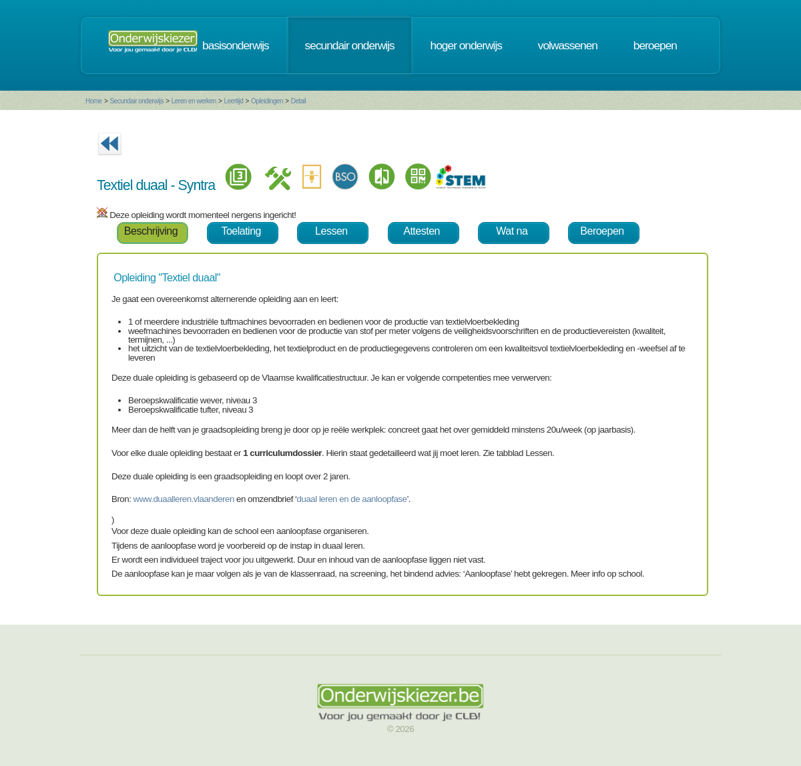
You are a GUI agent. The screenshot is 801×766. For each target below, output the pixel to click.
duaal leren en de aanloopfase (352, 499)
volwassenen (567, 45)
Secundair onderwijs (136, 101)
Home (93, 101)
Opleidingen (267, 101)
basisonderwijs (235, 45)
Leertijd (234, 101)
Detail (298, 101)
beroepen (655, 45)
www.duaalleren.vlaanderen (184, 499)
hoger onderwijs (466, 45)
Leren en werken (194, 101)
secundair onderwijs (349, 45)
